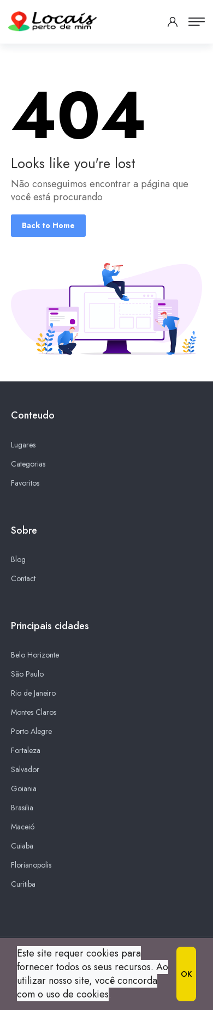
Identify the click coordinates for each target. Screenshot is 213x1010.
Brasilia (22, 808)
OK (186, 974)
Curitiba (23, 884)
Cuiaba (22, 846)
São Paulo (27, 674)
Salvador (25, 769)
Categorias (28, 463)
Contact (23, 578)
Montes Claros (33, 712)
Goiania (24, 789)
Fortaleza (25, 750)
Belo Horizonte (35, 655)
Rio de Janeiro (33, 693)
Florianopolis (31, 865)
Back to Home (48, 225)
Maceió (22, 827)
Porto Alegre (31, 731)
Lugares (23, 444)
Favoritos (25, 482)
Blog (18, 559)
